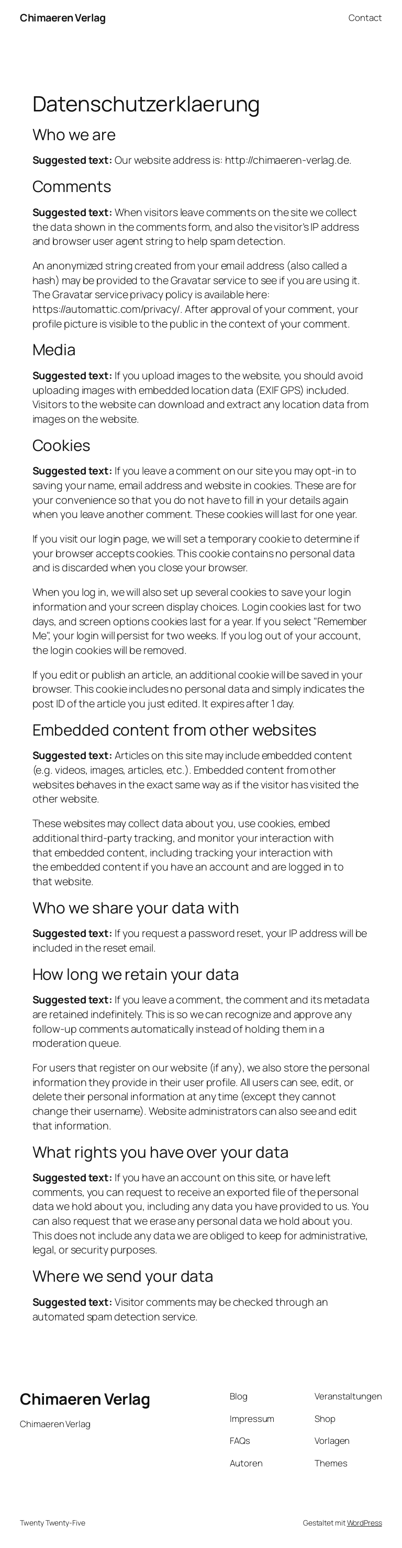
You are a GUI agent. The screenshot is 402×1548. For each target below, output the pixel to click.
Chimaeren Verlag (62, 17)
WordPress (364, 1523)
